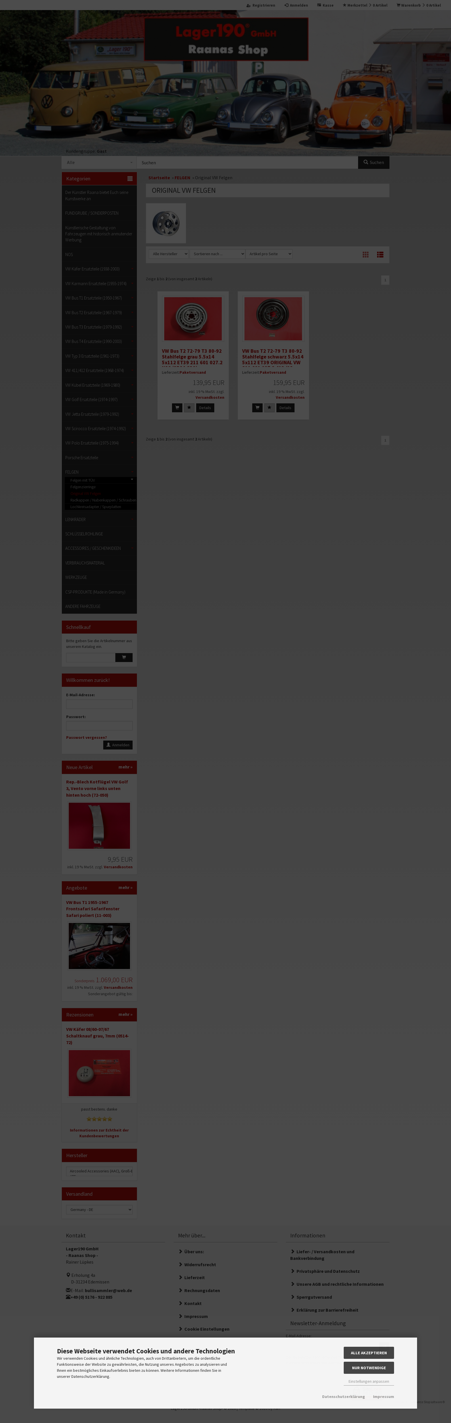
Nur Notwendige (369, 1367)
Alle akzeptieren (369, 1352)
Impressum (383, 1396)
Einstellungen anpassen (369, 1381)
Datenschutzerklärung (343, 1396)
